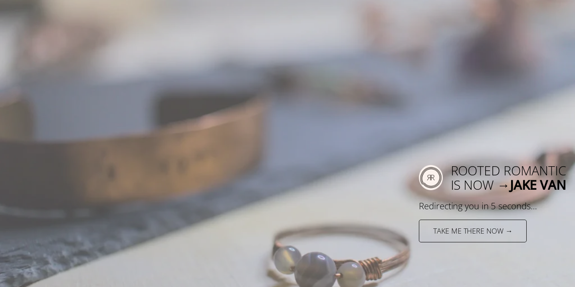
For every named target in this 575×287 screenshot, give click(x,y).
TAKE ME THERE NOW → (472, 231)
